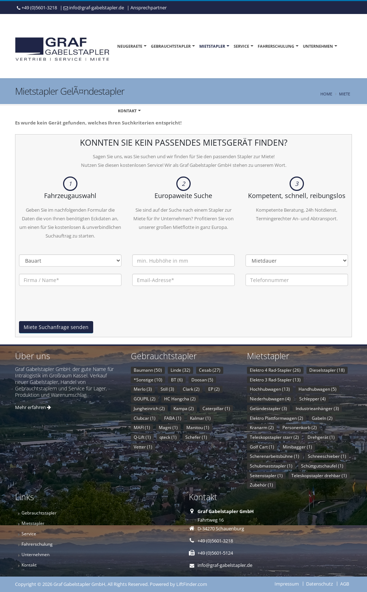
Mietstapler (212, 46)
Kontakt (127, 110)
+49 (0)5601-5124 (215, 553)
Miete (344, 94)
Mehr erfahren (33, 407)
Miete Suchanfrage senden (56, 327)
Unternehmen (318, 46)
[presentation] (73, 307)
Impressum (287, 584)
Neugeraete (129, 46)
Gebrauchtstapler (171, 46)
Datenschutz (319, 584)
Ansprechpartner (148, 7)
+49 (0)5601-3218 (39, 7)
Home (326, 94)
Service (241, 46)
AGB (344, 584)
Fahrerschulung (276, 46)
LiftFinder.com (191, 584)
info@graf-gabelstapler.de (96, 7)
